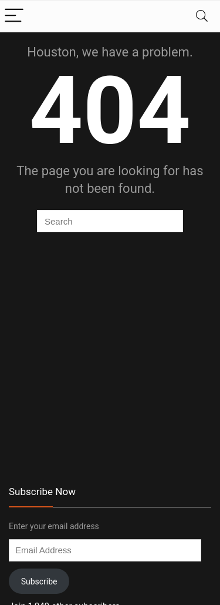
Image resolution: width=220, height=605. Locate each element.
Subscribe (39, 581)
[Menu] (14, 16)
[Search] (202, 16)
